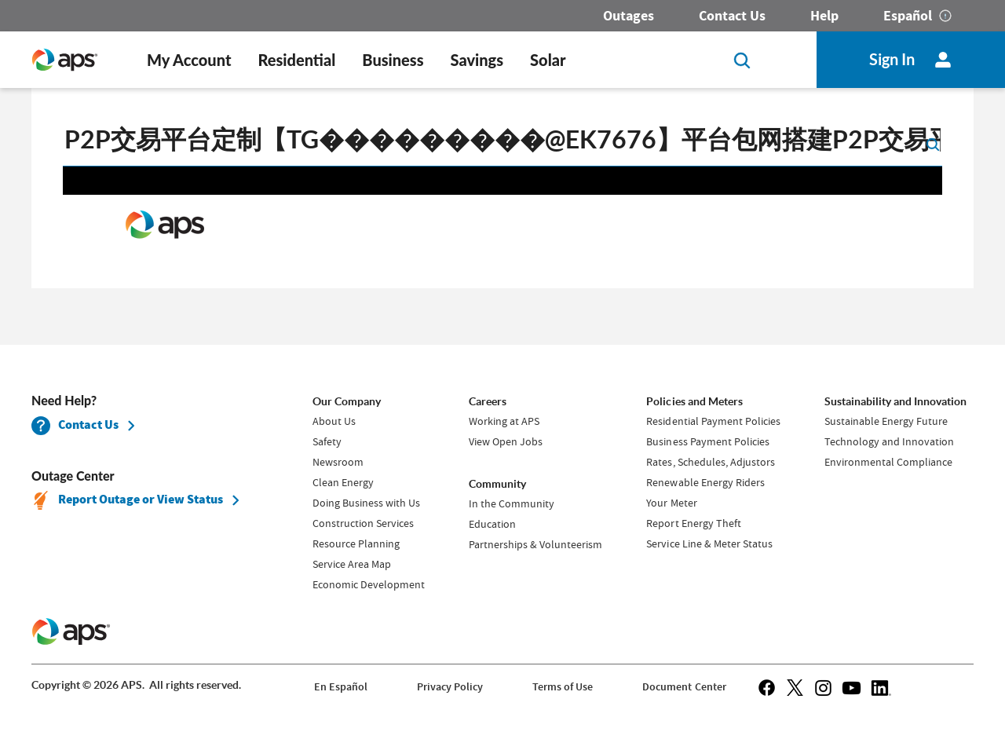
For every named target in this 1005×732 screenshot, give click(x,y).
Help (824, 15)
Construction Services (363, 523)
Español (907, 15)
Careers (487, 401)
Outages (628, 15)
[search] (502, 143)
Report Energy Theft (693, 523)
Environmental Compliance (888, 462)
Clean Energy (343, 482)
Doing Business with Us (366, 503)
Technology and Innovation (889, 441)
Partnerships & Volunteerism (535, 544)
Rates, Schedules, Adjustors (710, 462)
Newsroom (338, 462)
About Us (334, 421)
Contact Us (732, 15)
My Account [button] (189, 59)
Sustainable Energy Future (886, 421)
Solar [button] (547, 59)
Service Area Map (351, 564)
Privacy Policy (450, 686)
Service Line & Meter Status (709, 543)
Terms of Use (562, 686)
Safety (327, 441)
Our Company (346, 401)
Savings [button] (477, 59)
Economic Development (368, 584)
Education (492, 524)
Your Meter (671, 503)
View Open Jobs (506, 441)
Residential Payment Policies (713, 421)
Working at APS (504, 421)
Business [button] (392, 59)
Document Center (683, 686)
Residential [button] (296, 59)
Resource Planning (356, 543)
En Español (340, 686)
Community (497, 484)
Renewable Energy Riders (705, 482)
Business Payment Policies (707, 441)
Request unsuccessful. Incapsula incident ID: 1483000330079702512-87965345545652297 (502, 225)
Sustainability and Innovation (895, 401)
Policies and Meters (694, 401)
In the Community (511, 503)
